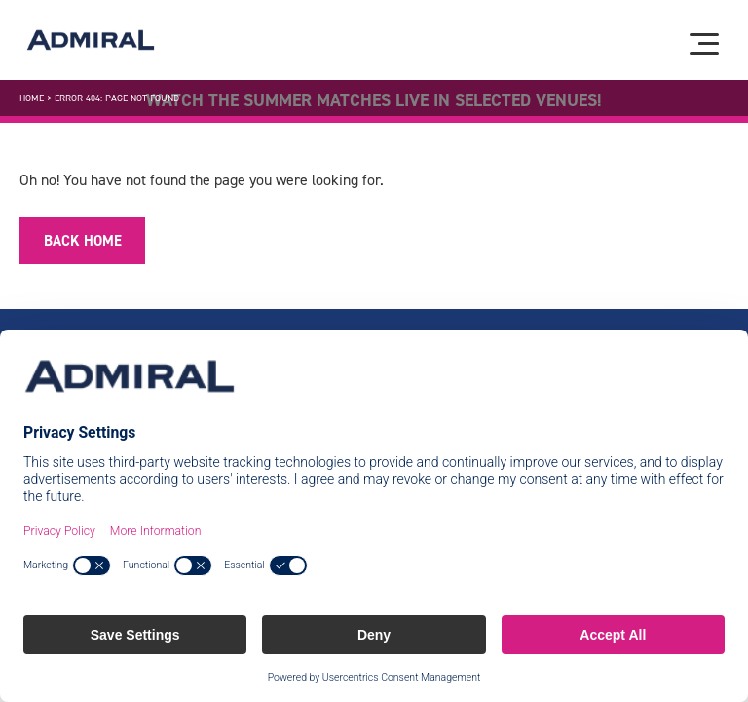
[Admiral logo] (90, 40)
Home (31, 98)
